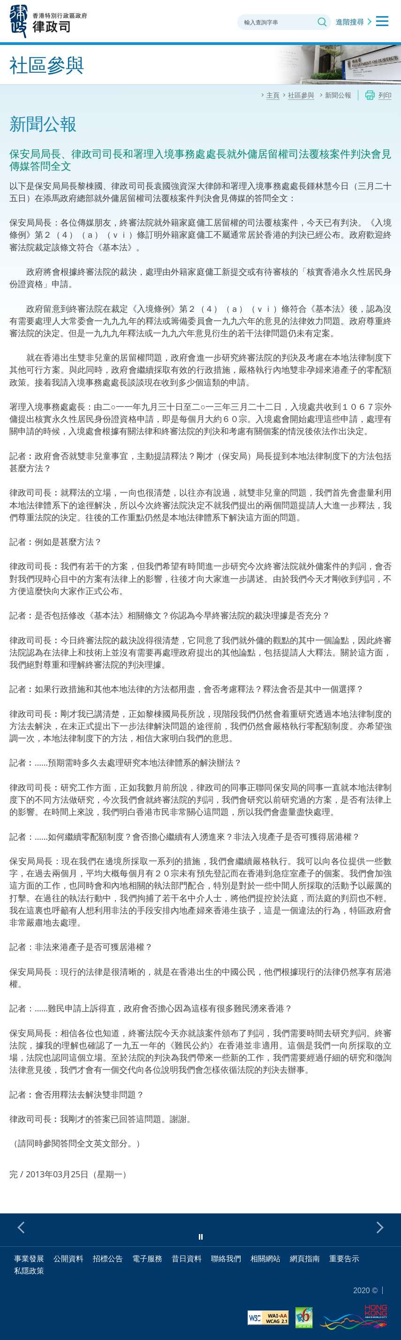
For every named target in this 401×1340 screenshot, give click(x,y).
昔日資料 (187, 1258)
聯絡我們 (226, 1258)
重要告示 (344, 1258)
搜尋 (322, 22)
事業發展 (29, 1258)
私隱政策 (29, 1270)
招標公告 (108, 1258)
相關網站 (265, 1258)
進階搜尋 (350, 21)
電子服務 (147, 1258)
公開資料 (68, 1258)
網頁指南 (305, 1258)
